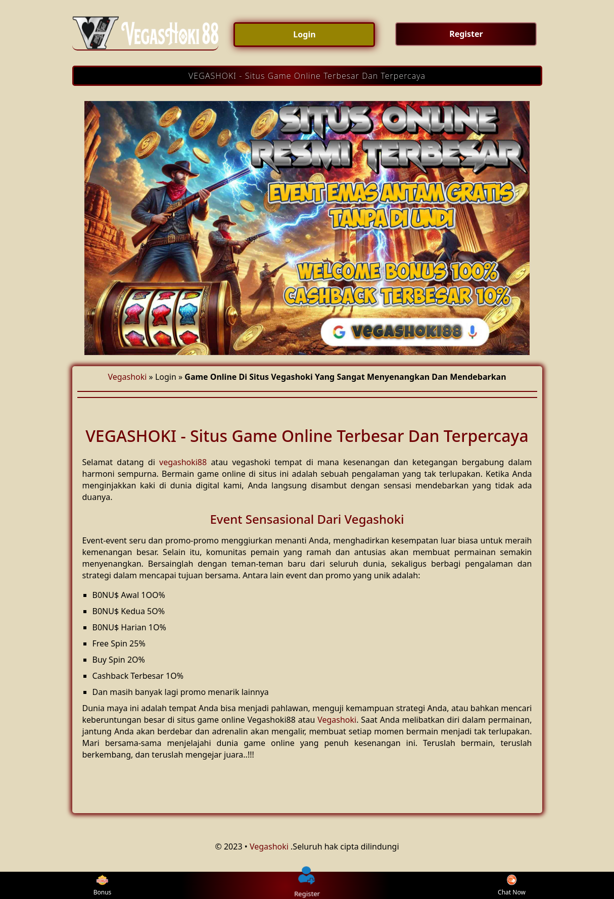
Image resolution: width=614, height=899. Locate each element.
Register (307, 885)
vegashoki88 (183, 462)
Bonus (102, 885)
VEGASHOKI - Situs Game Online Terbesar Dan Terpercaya (307, 75)
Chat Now (512, 885)
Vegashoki (127, 376)
